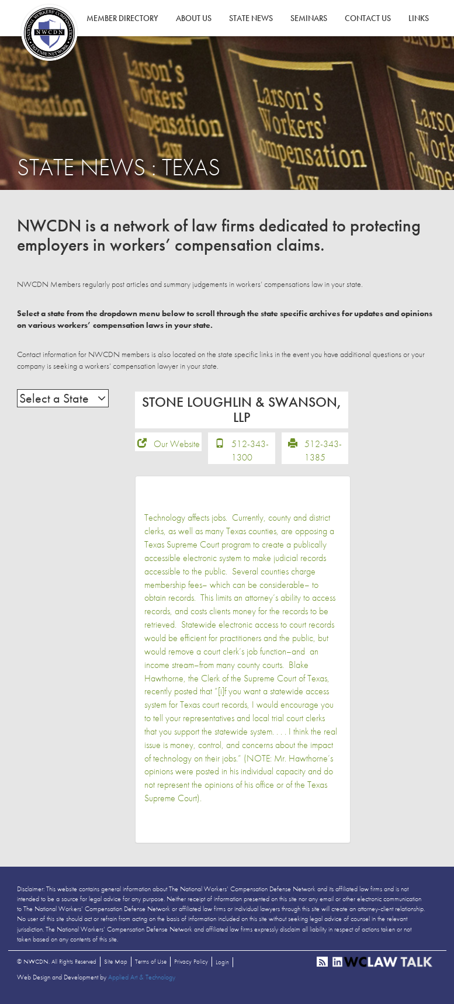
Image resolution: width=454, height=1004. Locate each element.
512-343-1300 (250, 455)
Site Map (115, 965)
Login (222, 966)
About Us (194, 18)
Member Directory (122, 18)
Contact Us (368, 18)
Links (418, 18)
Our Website (177, 448)
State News (251, 18)
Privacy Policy (191, 965)
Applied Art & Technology (141, 981)
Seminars (308, 18)
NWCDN (49, 33)
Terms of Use (151, 965)
